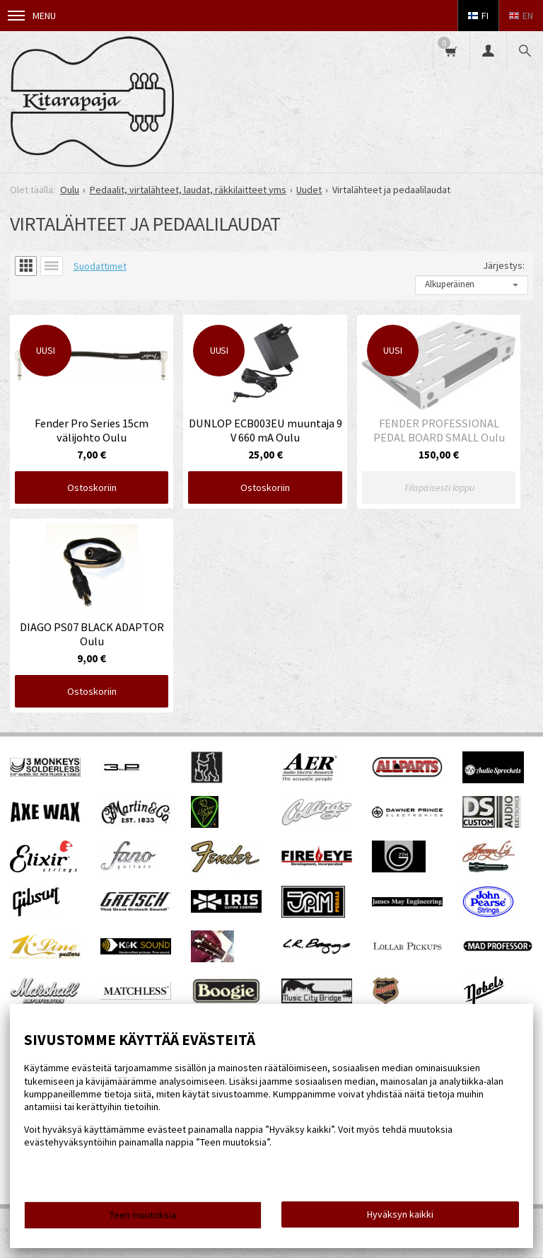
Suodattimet (100, 266)
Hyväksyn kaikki (400, 1214)
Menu (32, 15)
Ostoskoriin (92, 487)
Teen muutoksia (143, 1214)
